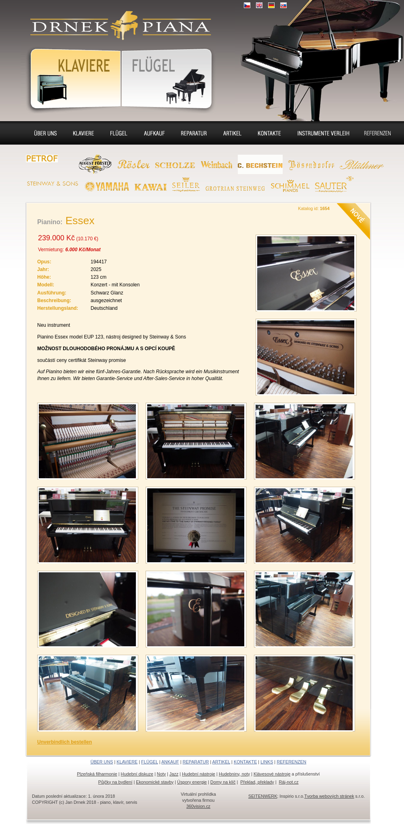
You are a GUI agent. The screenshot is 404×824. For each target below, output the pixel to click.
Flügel (119, 133)
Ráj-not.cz (289, 782)
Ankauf (154, 133)
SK (283, 5)
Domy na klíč (222, 782)
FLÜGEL (149, 761)
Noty (161, 773)
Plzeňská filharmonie (97, 773)
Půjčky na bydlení (115, 782)
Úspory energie (192, 782)
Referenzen (378, 133)
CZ (247, 5)
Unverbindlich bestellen (64, 742)
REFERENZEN (291, 761)
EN (259, 5)
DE (271, 5)
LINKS (266, 761)
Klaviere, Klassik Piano (71, 77)
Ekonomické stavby (154, 782)
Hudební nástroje (198, 773)
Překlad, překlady (257, 782)
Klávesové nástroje (272, 773)
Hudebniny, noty (234, 773)
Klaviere (83, 133)
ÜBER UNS (102, 761)
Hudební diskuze (137, 773)
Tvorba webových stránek (329, 796)
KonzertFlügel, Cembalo (168, 77)
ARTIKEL (221, 761)
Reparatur (194, 133)
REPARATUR (196, 761)
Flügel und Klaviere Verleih (322, 134)
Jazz (173, 773)
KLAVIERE (126, 761)
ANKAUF (170, 761)
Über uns (45, 133)
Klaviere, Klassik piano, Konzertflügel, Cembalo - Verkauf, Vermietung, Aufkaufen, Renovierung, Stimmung (117, 20)
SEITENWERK (262, 796)
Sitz (232, 133)
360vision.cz (198, 806)
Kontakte (269, 133)
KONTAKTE (245, 761)
